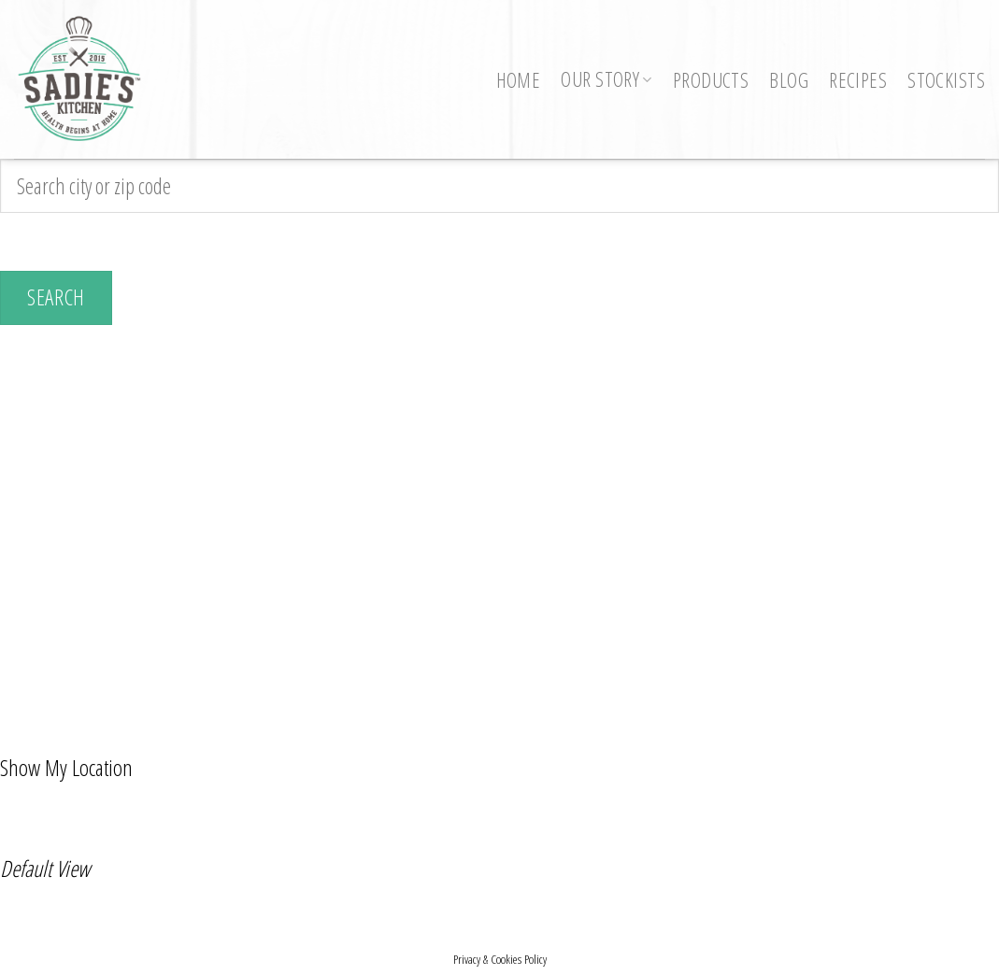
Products (711, 79)
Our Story (606, 78)
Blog (788, 79)
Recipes (858, 79)
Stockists (946, 79)
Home (518, 79)
